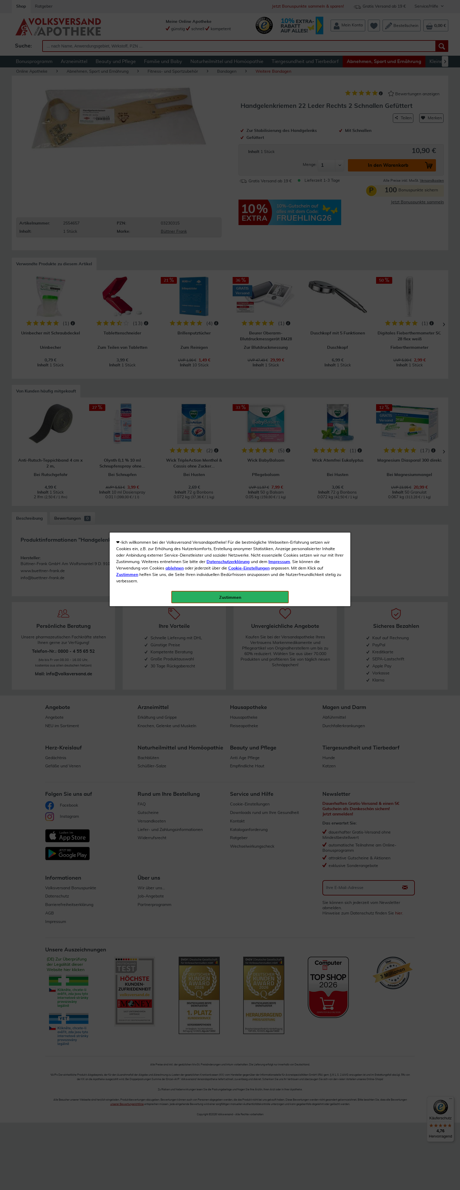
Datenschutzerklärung (228, 132)
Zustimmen (127, 144)
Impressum (279, 132)
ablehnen (174, 138)
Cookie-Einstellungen (249, 138)
